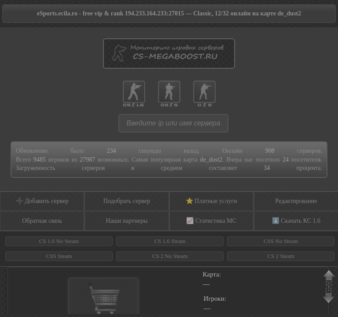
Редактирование (296, 201)
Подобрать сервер (126, 201)
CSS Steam (59, 256)
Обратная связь (42, 220)
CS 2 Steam (280, 256)
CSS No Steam (281, 241)
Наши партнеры (126, 220)
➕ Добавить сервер (42, 201)
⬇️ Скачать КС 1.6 (296, 220)
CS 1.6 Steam (169, 241)
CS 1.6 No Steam (59, 241)
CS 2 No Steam (170, 256)
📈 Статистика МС (211, 220)
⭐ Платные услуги (211, 201)
